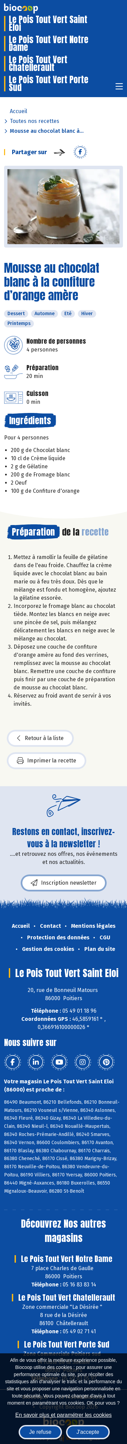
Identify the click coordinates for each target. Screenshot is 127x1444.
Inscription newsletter (64, 883)
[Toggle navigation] (119, 88)
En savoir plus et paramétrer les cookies (63, 1415)
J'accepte (88, 1432)
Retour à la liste (40, 738)
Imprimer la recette (46, 760)
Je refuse (40, 1432)
